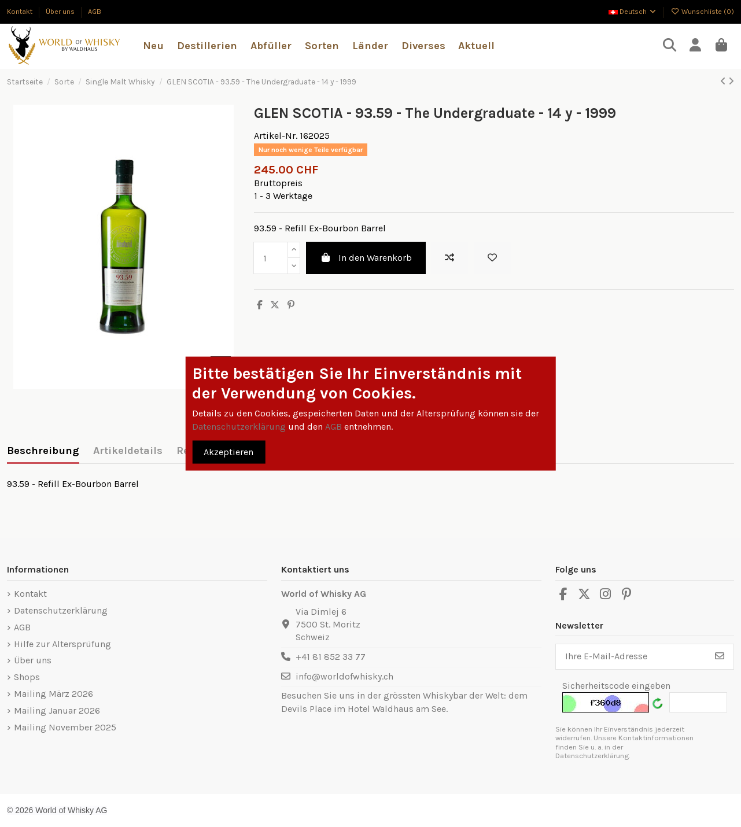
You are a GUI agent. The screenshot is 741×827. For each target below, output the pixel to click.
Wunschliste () (702, 11)
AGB (94, 11)
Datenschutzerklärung (61, 610)
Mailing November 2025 (65, 727)
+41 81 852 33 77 (331, 656)
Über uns (61, 11)
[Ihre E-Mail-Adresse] (631, 656)
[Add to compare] (449, 258)
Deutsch (633, 11)
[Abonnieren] (719, 656)
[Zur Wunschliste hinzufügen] (492, 258)
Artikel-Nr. (275, 135)
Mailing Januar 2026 (57, 710)
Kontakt (20, 11)
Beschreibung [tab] (43, 450)
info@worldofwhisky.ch (344, 676)
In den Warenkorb (366, 257)
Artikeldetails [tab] (128, 450)
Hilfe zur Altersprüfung (62, 643)
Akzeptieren (228, 451)
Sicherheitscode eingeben (616, 685)
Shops (27, 676)
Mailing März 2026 (53, 693)
